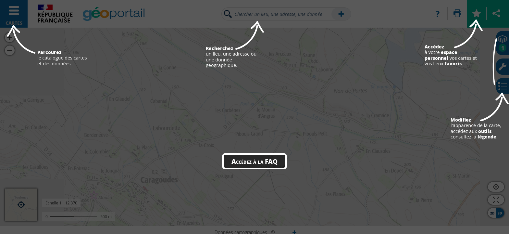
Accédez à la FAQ (254, 161)
